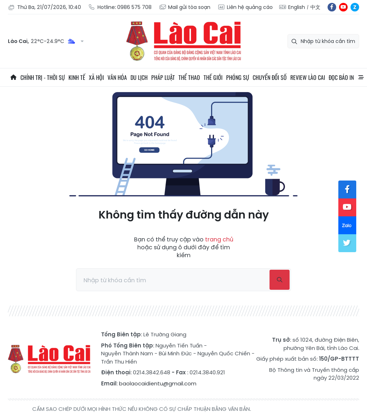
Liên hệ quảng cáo (245, 7)
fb (332, 7)
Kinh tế (76, 77)
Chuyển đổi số (270, 77)
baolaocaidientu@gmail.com (157, 383)
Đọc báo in (341, 77)
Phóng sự (237, 77)
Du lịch (139, 77)
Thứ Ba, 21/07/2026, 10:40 (44, 7)
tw (347, 243)
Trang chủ (13, 77)
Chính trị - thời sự (42, 77)
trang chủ (219, 239)
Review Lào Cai (307, 77)
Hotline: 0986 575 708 (120, 7)
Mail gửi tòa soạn (184, 7)
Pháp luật (163, 77)
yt (343, 7)
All (361, 77)
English (296, 7)
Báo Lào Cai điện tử (183, 41)
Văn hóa (117, 77)
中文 (315, 7)
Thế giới (213, 77)
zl (355, 7)
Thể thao (189, 77)
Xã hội (96, 77)
